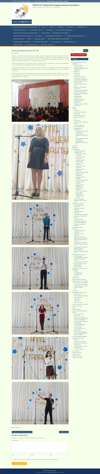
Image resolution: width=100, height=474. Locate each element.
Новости (43, 27)
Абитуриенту (70, 27)
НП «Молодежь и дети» (36, 30)
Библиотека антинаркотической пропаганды (25, 33)
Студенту (51, 27)
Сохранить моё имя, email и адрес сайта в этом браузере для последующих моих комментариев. (36, 459)
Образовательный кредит (41, 41)
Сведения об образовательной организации (25, 27)
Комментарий (15, 440)
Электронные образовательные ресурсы (59, 39)
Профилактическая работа (80, 216)
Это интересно (16, 427)
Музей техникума (18, 44)
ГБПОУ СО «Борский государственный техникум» (56, 5)
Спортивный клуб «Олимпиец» (81, 284)
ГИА (75, 118)
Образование (77, 73)
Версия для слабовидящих (78, 54)
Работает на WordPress (41, 472)
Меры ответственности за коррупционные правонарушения (80, 265)
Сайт (51, 454)
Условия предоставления (80, 341)
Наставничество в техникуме (60, 33)
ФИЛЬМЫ (76, 276)
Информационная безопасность (54, 36)
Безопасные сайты (78, 302)
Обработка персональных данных (76, 36)
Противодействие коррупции (64, 30)
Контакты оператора (79, 349)
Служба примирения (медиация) (21, 41)
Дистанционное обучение (80, 112)
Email (32, 454)
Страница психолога (18, 39)
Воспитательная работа (19, 30)
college (16, 53)
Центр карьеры (55, 41)
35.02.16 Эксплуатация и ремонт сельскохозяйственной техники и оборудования (81, 318)
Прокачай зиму (45, 33)
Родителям (60, 27)
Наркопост (76, 217)
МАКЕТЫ (76, 271)
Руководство (77, 74)
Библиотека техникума (47, 44)
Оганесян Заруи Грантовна (82, 180)
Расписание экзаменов (79, 117)
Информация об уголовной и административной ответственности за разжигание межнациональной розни (81, 249)
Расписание (76, 110)
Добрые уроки (64, 432)
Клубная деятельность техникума (22, 36)
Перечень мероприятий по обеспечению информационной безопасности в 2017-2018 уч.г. (82, 141)
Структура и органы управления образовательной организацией (81, 68)
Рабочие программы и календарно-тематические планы (80, 200)
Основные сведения (78, 65)
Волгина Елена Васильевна (82, 172)
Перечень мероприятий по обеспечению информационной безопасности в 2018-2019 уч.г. (82, 134)
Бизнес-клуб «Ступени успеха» (81, 282)
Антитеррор (49, 30)
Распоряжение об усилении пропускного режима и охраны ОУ (81, 244)
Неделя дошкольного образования (22, 432)
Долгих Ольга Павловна (81, 191)
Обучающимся (77, 299)
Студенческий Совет (78, 219)
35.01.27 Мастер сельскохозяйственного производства (79, 329)
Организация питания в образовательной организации (79, 101)
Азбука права (77, 113)
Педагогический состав (79, 76)
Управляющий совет (68, 41)
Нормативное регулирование (80, 295)
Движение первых (40, 39)
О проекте (76, 339)
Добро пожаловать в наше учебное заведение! (57, 1)
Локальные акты (78, 294)
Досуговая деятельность (80, 115)
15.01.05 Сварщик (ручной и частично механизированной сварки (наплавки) (80, 333)
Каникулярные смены (31, 44)
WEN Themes (61, 472)
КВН (75, 289)
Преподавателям (78, 297)
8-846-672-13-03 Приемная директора (22, 1)
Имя (13, 454)
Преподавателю (81, 27)
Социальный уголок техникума (81, 214)
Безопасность (38, 36)
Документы (76, 71)
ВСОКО (29, 39)
